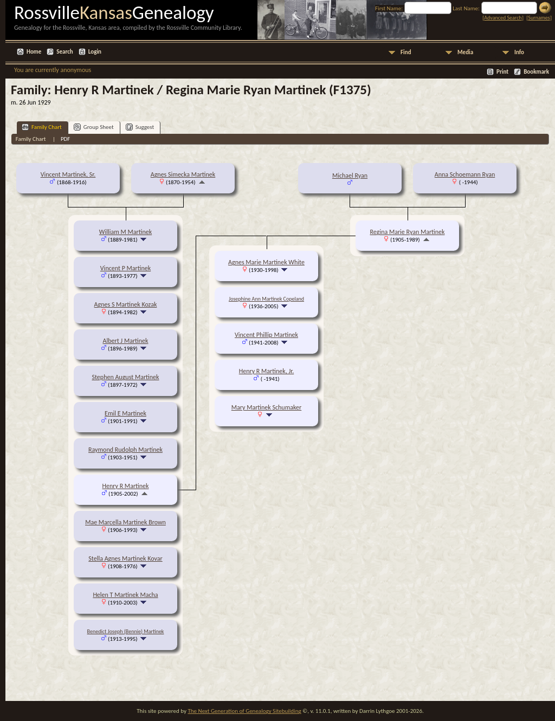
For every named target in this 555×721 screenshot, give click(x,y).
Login (94, 51)
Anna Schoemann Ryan (465, 174)
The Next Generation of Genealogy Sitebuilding (244, 710)
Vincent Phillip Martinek (266, 335)
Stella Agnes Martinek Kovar (125, 558)
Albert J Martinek (125, 341)
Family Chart (42, 127)
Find (406, 52)
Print (502, 71)
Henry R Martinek (125, 486)
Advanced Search (502, 17)
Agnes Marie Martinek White (266, 262)
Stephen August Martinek (125, 377)
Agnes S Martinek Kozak (125, 304)
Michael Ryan (349, 175)
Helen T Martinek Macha (125, 595)
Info (519, 52)
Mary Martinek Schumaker (266, 407)
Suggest (140, 127)
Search (64, 51)
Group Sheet (94, 127)
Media (465, 52)
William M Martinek (125, 232)
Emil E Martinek (125, 413)
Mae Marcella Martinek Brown (125, 522)
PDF (65, 138)
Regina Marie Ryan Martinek (407, 232)
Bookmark (536, 71)
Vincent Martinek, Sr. (68, 174)
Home (34, 51)
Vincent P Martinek (125, 268)
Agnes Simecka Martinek (183, 174)
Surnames (539, 17)
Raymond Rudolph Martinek (125, 449)
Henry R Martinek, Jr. (266, 371)
